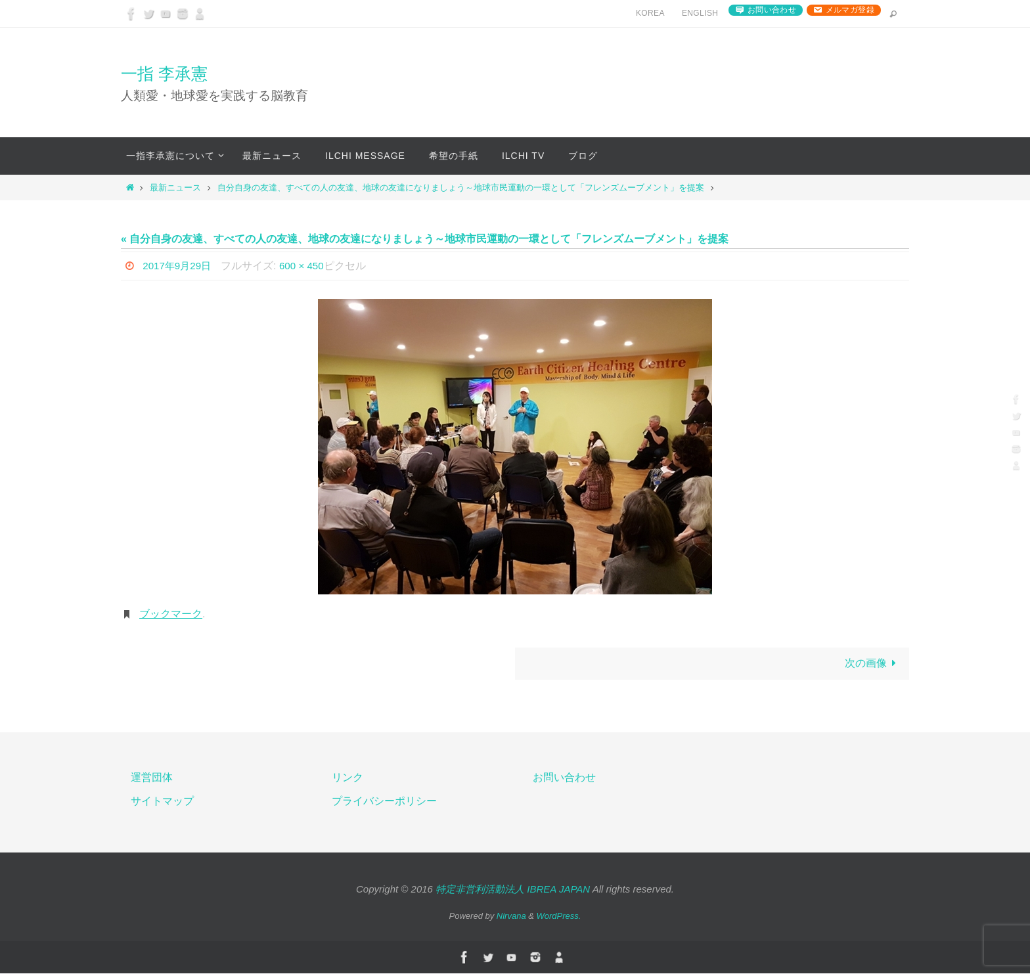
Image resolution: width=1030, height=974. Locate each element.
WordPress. (559, 916)
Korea (650, 13)
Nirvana (511, 916)
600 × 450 (306, 265)
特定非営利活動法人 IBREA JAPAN (513, 890)
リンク (347, 778)
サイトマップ (162, 802)
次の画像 (873, 663)
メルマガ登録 (850, 9)
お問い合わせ (772, 9)
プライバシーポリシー (384, 802)
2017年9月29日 (179, 265)
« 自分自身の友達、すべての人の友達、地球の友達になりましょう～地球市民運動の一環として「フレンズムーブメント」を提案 (424, 238)
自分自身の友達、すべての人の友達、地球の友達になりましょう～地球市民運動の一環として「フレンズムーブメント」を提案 (460, 187)
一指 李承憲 (164, 73)
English (700, 13)
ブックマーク (170, 613)
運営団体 (152, 778)
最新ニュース (175, 187)
